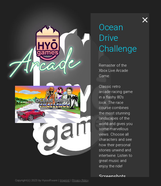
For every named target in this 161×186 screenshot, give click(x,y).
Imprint (65, 180)
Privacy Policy (80, 180)
